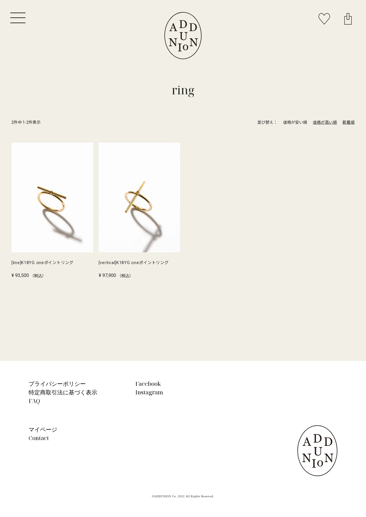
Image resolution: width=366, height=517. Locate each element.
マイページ (43, 429)
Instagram (149, 392)
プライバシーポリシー (57, 384)
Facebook (148, 384)
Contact (39, 438)
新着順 (349, 122)
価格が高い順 (325, 122)
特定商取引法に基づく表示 (63, 392)
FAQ (34, 401)
